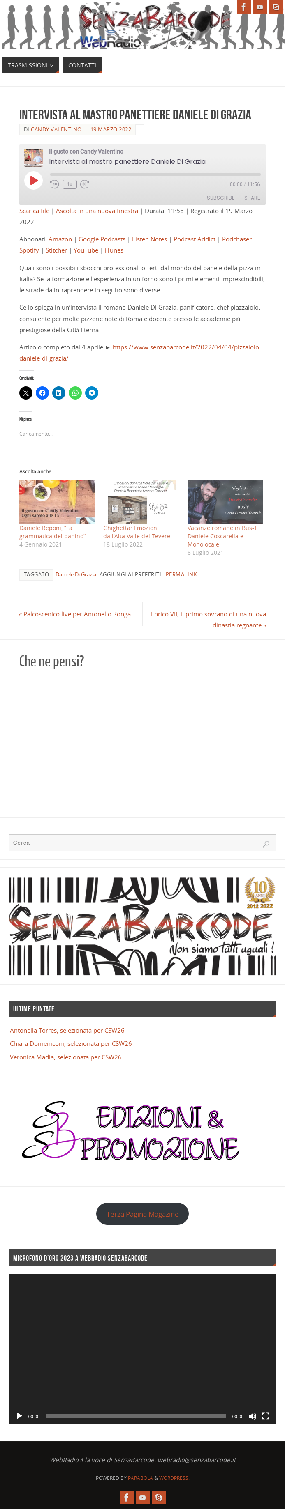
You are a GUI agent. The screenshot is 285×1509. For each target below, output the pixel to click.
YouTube (86, 250)
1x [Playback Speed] (69, 184)
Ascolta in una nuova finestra (97, 211)
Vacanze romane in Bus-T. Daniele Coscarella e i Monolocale (223, 536)
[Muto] (252, 1416)
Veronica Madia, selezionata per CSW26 (66, 1057)
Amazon (60, 239)
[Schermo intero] (266, 1416)
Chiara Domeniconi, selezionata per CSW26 (71, 1043)
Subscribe (220, 197)
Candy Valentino (56, 129)
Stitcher (56, 250)
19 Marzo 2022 (111, 129)
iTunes (114, 250)
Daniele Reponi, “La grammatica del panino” (52, 532)
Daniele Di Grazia (76, 574)
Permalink (181, 574)
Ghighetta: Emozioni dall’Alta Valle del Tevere (136, 532)
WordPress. (174, 1478)
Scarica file (34, 211)
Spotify (29, 250)
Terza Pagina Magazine (143, 1214)
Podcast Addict (194, 239)
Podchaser (237, 239)
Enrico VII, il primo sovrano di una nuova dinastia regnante (208, 619)
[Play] (19, 1416)
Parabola (140, 1478)
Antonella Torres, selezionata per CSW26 (67, 1030)
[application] (143, 1349)
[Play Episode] (33, 180)
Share (252, 197)
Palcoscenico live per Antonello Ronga (75, 614)
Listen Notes (149, 239)
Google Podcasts (102, 239)
